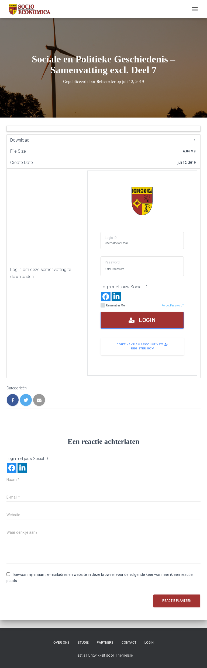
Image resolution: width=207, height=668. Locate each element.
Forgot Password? (173, 305)
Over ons (61, 642)
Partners (105, 642)
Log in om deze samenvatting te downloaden (40, 273)
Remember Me (113, 305)
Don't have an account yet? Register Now (142, 346)
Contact (129, 642)
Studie (83, 642)
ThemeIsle (124, 655)
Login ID (111, 238)
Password (112, 262)
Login (142, 320)
